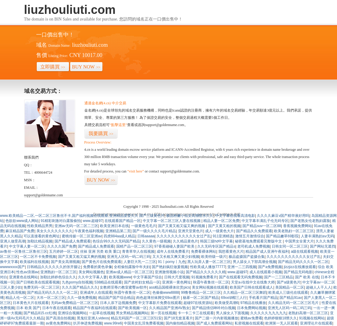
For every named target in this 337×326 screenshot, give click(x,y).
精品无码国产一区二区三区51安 (136, 318)
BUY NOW (86, 66)
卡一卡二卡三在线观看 (196, 313)
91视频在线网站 (312, 318)
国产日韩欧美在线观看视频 (38, 282)
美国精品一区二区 (289, 287)
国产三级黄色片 (151, 216)
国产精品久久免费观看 (254, 231)
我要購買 (101, 133)
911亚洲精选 (223, 236)
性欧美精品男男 (39, 226)
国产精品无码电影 (298, 272)
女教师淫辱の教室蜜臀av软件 (123, 287)
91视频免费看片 (204, 277)
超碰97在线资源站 (198, 303)
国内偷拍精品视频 (180, 323)
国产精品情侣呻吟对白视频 (213, 308)
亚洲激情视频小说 (169, 272)
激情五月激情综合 (249, 236)
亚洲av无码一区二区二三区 (76, 226)
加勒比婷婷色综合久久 (58, 277)
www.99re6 (113, 323)
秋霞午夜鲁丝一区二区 (211, 282)
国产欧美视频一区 (132, 308)
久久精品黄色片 (185, 241)
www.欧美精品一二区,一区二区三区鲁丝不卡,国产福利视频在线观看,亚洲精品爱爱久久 (69, 216)
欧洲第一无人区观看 (281, 323)
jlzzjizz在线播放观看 (300, 267)
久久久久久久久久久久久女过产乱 (184, 236)
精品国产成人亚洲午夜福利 (267, 251)
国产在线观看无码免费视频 (240, 277)
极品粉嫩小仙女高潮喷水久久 (189, 216)
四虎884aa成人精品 (119, 236)
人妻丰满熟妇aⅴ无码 (317, 236)
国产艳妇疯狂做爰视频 (170, 267)
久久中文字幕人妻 (92, 277)
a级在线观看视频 (304, 251)
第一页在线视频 (163, 313)
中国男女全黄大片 (299, 241)
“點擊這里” (118, 125)
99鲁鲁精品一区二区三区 (201, 292)
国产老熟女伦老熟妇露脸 (310, 221)
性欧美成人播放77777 (207, 267)
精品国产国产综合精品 (116, 298)
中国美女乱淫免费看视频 (144, 323)
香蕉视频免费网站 (297, 226)
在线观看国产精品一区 (123, 221)
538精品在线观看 (108, 282)
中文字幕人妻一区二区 (27, 246)
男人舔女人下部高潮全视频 (254, 262)
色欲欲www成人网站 (22, 221)
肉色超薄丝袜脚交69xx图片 (158, 298)
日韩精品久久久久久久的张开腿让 (54, 267)
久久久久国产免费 (61, 246)
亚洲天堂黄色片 (190, 231)
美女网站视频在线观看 (210, 287)
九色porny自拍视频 (77, 282)
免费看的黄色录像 (97, 267)
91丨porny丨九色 (171, 262)
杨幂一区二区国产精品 (201, 298)
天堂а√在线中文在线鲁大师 (253, 282)
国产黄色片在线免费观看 (101, 262)
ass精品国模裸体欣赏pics (169, 287)
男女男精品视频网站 (132, 313)
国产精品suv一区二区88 (261, 226)
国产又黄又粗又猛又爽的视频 (182, 226)
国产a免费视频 (270, 267)
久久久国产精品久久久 (80, 287)
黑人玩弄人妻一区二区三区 (209, 262)
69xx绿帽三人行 (234, 298)
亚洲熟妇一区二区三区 (58, 272)
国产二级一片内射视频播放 (216, 318)
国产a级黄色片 (289, 282)
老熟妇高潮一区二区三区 (308, 313)
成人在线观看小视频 (265, 272)
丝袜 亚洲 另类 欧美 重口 (100, 251)
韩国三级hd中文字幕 (216, 241)
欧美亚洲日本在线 (114, 226)
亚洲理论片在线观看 (316, 323)
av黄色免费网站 (58, 323)
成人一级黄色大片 (219, 231)
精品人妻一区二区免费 (221, 221)
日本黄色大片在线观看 (31, 303)
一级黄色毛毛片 (143, 226)
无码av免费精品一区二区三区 (74, 303)
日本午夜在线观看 (56, 308)
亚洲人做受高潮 (12, 241)
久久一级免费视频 (81, 298)
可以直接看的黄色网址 (41, 236)
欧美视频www (120, 277)
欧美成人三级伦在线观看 (288, 292)
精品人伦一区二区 (19, 298)
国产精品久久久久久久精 (206, 272)
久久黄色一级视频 (156, 241)
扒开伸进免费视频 (87, 323)
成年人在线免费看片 (173, 251)
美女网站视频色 (91, 272)
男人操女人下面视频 (232, 313)
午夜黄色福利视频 (88, 231)
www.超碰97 (93, 221)
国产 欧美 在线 (307, 277)
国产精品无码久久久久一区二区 (303, 262)
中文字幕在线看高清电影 (235, 216)
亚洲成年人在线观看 (96, 292)
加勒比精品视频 (39, 241)
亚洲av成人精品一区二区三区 (129, 272)
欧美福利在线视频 (34, 262)
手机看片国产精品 (263, 298)
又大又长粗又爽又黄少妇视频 (175, 257)
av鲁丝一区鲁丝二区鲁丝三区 (23, 251)
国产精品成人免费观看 (73, 241)
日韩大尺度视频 (176, 277)
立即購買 (52, 66)
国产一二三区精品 (278, 277)
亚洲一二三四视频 (241, 267)
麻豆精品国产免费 (19, 231)
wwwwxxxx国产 (12, 267)
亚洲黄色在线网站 (23, 277)
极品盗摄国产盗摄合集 (247, 257)
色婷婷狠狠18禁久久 (280, 318)
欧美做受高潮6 (227, 303)
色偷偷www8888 (165, 292)
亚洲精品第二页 (118, 231)
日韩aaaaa (145, 236)
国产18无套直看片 (178, 318)
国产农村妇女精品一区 (142, 282)
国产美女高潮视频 (65, 262)
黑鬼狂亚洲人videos (93, 318)
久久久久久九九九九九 (268, 313)
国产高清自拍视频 (60, 318)
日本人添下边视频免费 (118, 303)
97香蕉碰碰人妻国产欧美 (174, 246)
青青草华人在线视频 (138, 251)
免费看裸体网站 (203, 251)
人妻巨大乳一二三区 (139, 262)
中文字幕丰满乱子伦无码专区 (265, 221)
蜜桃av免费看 (251, 318)
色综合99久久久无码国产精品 (116, 241)
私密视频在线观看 (249, 323)
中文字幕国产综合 (147, 277)
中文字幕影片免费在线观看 (160, 303)
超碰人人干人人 (318, 287)
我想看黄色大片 (231, 251)
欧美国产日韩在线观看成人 (251, 287)
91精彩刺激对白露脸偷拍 (61, 221)
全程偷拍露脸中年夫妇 (132, 267)
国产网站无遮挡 (322, 246)
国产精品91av (290, 298)
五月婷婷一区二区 (63, 251)
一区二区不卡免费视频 (38, 257)
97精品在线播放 (253, 303)
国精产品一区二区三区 (134, 246)
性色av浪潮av (27, 272)
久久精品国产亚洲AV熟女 (169, 308)
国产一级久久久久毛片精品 (154, 231)
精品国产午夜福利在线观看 (94, 308)
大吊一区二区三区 (50, 298)
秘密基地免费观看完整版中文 (259, 241)
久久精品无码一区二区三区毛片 (294, 303)
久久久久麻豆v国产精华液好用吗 (283, 216)
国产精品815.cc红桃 (39, 313)
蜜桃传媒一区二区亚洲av (82, 236)
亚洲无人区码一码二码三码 (128, 257)
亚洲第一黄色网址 (176, 282)
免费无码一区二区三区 (41, 287)
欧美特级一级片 (213, 257)
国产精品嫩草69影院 (282, 236)
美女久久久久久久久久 (54, 231)
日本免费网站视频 (251, 308)
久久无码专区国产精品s (216, 246)
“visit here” (135, 171)
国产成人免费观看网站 (214, 323)
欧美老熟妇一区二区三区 (294, 231)
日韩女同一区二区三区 (290, 246)
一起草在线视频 (101, 313)
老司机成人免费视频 (253, 246)
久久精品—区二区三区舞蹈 (245, 292)
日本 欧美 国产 (28, 308)
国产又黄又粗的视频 (224, 226)
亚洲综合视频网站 (72, 313)
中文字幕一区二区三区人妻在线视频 (172, 221)
